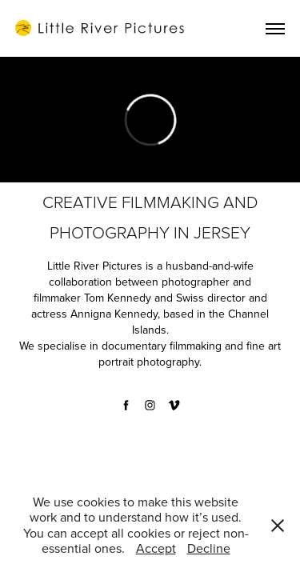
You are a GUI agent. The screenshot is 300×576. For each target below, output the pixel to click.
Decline (208, 548)
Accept (156, 548)
